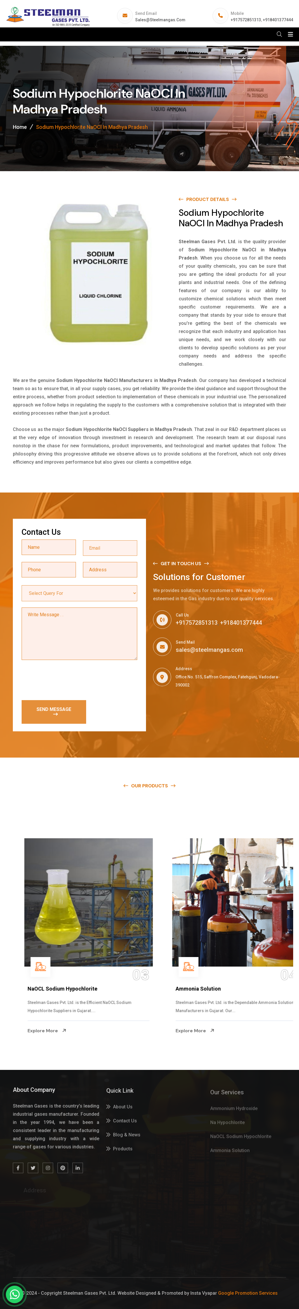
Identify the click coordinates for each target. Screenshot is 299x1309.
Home (20, 127)
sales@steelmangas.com (160, 19)
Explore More (30, 1031)
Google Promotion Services (248, 1293)
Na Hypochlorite (31, 989)
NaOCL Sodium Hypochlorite (194, 989)
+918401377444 (278, 19)
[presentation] (66, 680)
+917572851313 (246, 19)
